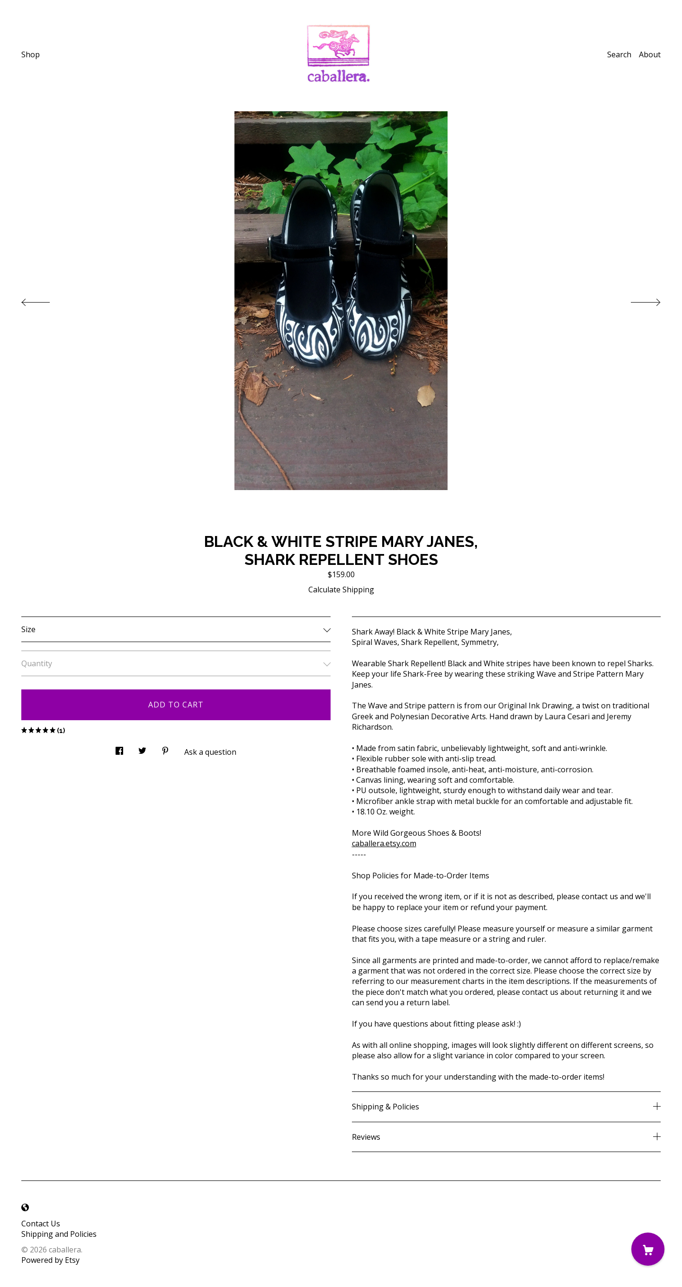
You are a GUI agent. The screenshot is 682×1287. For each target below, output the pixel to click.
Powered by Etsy (50, 1260)
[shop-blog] (25, 1207)
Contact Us (40, 1223)
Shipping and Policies (59, 1234)
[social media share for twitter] (142, 748)
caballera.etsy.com (384, 843)
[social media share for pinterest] (165, 748)
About (650, 54)
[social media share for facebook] (119, 748)
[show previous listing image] (45, 299)
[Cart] (647, 1249)
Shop (30, 54)
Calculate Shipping (341, 589)
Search (619, 54)
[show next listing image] (637, 299)
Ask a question (210, 752)
